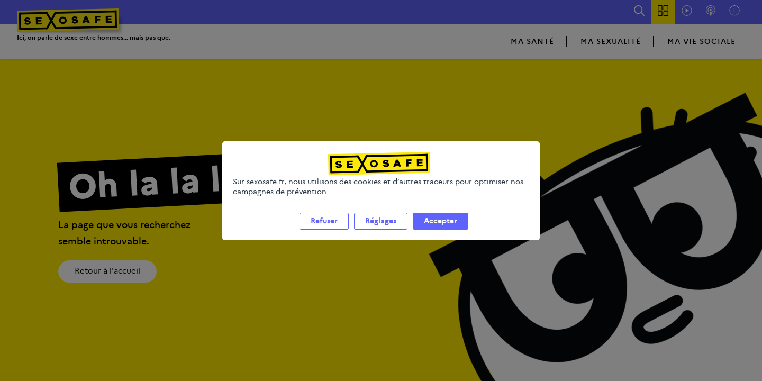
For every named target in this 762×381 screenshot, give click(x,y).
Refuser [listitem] (324, 233)
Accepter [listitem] (440, 233)
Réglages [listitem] (380, 233)
